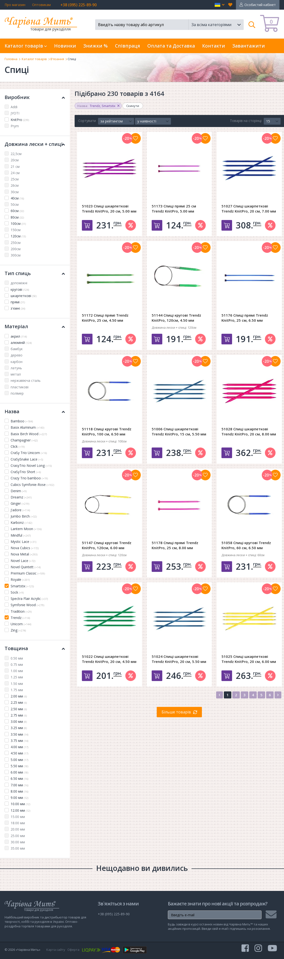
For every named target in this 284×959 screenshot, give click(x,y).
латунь (16, 368)
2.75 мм (19, 715)
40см (17, 198)
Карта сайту (55, 949)
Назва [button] (35, 411)
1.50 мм (17, 683)
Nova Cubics (25, 548)
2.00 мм (19, 696)
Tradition (21, 611)
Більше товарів (176, 712)
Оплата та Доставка (171, 46)
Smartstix (22, 586)
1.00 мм (17, 670)
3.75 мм (19, 740)
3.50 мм (19, 734)
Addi (14, 107)
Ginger (20, 503)
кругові (20, 289)
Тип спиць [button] (35, 273)
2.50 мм (19, 709)
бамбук (17, 349)
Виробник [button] (35, 97)
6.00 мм (19, 772)
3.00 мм (19, 721)
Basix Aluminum (27, 427)
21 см (15, 166)
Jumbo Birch (24, 516)
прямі (18, 302)
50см (15, 204)
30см (15, 192)
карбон (16, 361)
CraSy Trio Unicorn (29, 452)
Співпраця (127, 46)
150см (16, 229)
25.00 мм (18, 835)
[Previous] (219, 694)
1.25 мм (17, 677)
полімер (17, 393)
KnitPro (20, 119)
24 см (15, 172)
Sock (17, 592)
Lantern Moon (26, 528)
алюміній (21, 342)
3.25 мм (19, 727)
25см (15, 179)
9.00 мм (19, 797)
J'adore (20, 510)
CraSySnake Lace (27, 459)
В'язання (57, 59)
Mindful (21, 535)
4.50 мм (19, 753)
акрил (19, 336)
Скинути (132, 106)
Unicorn (21, 624)
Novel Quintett (26, 567)
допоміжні (19, 283)
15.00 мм (18, 816)
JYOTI (15, 113)
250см (16, 242)
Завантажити (248, 46)
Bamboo (22, 421)
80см (17, 217)
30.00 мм (18, 842)
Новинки (65, 46)
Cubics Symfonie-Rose (32, 484)
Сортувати (87, 120)
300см (16, 255)
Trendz (20, 617)
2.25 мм (19, 702)
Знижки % (95, 46)
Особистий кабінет (260, 4)
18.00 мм (18, 823)
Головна (11, 59)
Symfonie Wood (27, 605)
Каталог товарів (34, 59)
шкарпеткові (23, 295)
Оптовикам (41, 4)
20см (15, 160)
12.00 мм (20, 810)
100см (18, 223)
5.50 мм (19, 766)
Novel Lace (23, 560)
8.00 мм (19, 791)
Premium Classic (28, 573)
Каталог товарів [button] (26, 46)
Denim (19, 491)
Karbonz (21, 522)
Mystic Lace (23, 541)
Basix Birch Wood (29, 434)
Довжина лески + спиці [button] (35, 144)
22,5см (16, 153)
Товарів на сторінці (246, 120)
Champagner (24, 440)
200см (16, 249)
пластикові (19, 387)
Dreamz (21, 497)
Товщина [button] (35, 648)
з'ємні (18, 308)
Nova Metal (24, 554)
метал (16, 374)
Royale (20, 579)
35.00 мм (18, 848)
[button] (220, 5)
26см (15, 185)
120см (18, 236)
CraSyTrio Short (26, 471)
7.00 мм (19, 785)
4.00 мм (19, 747)
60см (17, 210)
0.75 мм (17, 664)
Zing (18, 630)
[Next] (278, 694)
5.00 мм (19, 759)
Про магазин (15, 4)
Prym (15, 126)
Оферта (73, 949)
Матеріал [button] (35, 326)
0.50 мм (17, 658)
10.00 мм (20, 804)
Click (18, 446)
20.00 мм (18, 829)
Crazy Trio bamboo (29, 478)
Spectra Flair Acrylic (29, 598)
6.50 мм (19, 778)
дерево (16, 355)
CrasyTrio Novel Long (31, 465)
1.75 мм (17, 690)
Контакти (213, 46)
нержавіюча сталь (26, 380)
